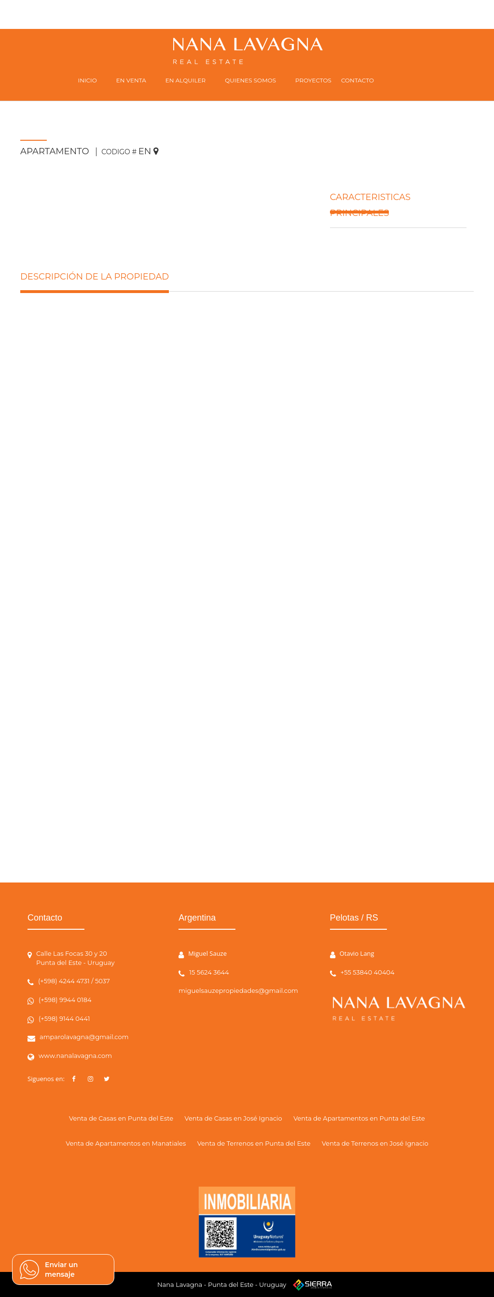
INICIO (87, 80)
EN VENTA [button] (131, 80)
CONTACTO (357, 80)
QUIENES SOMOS (250, 80)
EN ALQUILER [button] (185, 80)
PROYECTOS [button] (313, 80)
